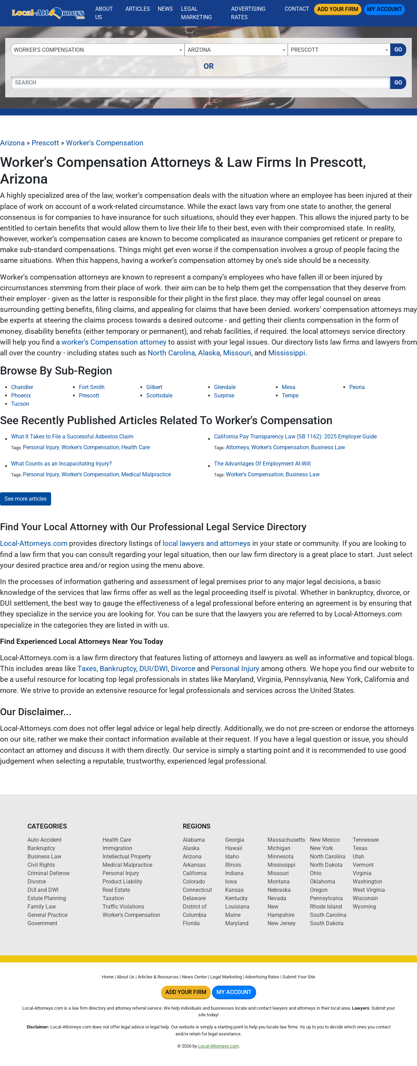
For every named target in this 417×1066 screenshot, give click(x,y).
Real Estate (116, 890)
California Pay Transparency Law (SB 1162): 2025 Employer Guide (295, 436)
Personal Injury (41, 447)
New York (321, 848)
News (165, 9)
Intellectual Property (127, 856)
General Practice (47, 915)
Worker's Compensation (105, 143)
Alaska (209, 353)
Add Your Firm (337, 9)
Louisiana (237, 906)
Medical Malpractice (146, 474)
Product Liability (122, 881)
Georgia (234, 840)
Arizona (12, 143)
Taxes (87, 668)
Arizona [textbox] (199, 50)
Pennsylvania (326, 898)
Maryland (236, 923)
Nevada (277, 898)
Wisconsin (365, 898)
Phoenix (21, 395)
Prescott (45, 143)
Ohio (315, 873)
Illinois (233, 865)
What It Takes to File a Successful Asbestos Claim (72, 436)
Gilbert (154, 387)
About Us (104, 13)
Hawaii (233, 848)
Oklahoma (322, 881)
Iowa (231, 881)
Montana (279, 881)
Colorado (194, 881)
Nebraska (279, 890)
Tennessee (366, 840)
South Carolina (328, 915)
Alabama (194, 840)
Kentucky (236, 898)
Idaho (232, 856)
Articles (137, 9)
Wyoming (364, 906)
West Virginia (369, 890)
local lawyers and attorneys (207, 543)
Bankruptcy (118, 668)
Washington (367, 881)
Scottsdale (159, 395)
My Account (384, 9)
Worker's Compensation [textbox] (49, 50)
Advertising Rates (248, 13)
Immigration (117, 848)
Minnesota (281, 856)
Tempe (290, 395)
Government (42, 923)
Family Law (41, 906)
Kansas (234, 890)
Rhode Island (326, 906)
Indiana (234, 873)
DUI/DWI (153, 668)
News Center (194, 976)
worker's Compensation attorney (114, 342)
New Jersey (282, 923)
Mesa (288, 387)
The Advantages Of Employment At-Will (262, 463)
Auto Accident (44, 840)
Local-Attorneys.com (33, 543)
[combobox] (98, 49)
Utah (358, 856)
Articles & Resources (158, 976)
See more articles (26, 498)
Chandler (22, 387)
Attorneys (237, 447)
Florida (191, 923)
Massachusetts (286, 840)
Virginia (362, 873)
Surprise (224, 395)
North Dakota (326, 865)
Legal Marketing (196, 13)
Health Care (135, 447)
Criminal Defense (48, 873)
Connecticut (197, 890)
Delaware (194, 898)
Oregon (319, 890)
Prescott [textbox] (305, 50)
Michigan (279, 848)
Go (398, 49)
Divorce (183, 668)
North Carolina (171, 353)
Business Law (328, 447)
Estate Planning (46, 898)
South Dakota (327, 923)
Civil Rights (41, 865)
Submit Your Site (299, 976)
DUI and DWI (42, 890)
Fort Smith (92, 387)
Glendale (225, 387)
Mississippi (286, 353)
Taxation (113, 898)
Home (108, 976)
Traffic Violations (123, 906)
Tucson (20, 404)
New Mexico (325, 840)
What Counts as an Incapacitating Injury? (61, 463)
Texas (360, 848)
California (195, 873)
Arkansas (194, 865)
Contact (297, 9)
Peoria (357, 387)
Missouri (237, 353)
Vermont (363, 865)
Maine (232, 915)
